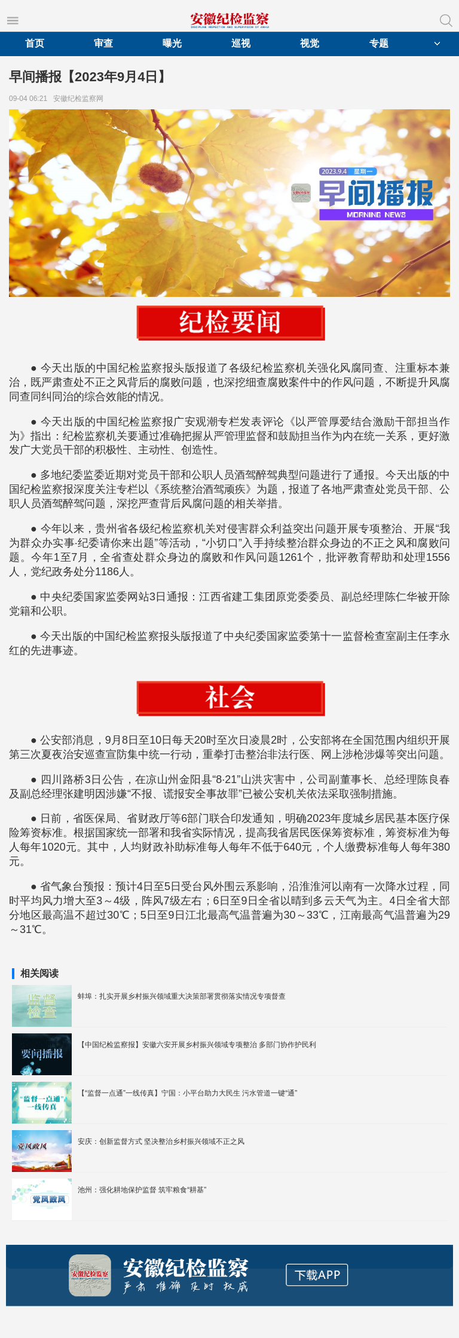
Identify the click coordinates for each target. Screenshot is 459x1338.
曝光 (172, 43)
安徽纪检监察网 (80, 98)
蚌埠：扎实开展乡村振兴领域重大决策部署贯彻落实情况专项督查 (182, 996)
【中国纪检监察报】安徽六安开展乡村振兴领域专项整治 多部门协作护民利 (197, 1045)
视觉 (309, 43)
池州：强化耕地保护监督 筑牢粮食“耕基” (142, 1190)
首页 (34, 43)
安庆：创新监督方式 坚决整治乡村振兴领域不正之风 (161, 1141)
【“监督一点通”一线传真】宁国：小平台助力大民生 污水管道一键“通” (187, 1093)
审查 (103, 43)
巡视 (240, 43)
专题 (378, 43)
